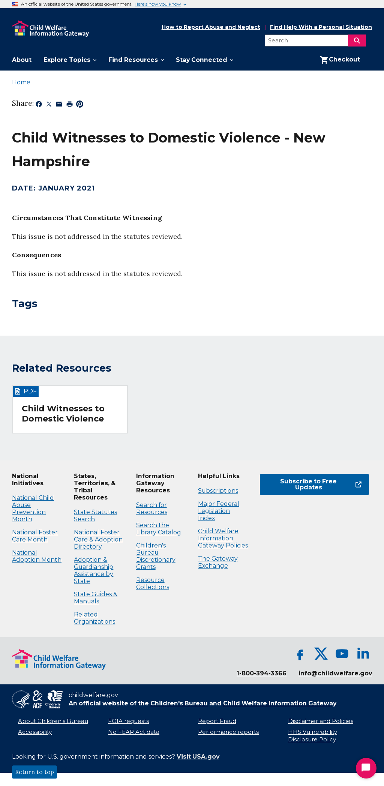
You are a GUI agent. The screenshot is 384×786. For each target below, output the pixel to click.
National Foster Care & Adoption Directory (98, 539)
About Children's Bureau (53, 721)
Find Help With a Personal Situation (321, 27)
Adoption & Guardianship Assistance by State (93, 570)
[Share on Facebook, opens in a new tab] (38, 105)
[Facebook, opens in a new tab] (300, 654)
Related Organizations (94, 618)
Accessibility (35, 732)
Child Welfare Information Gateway (279, 703)
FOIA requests (128, 721)
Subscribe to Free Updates (311, 484)
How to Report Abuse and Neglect (211, 27)
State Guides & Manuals (95, 598)
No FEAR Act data (133, 732)
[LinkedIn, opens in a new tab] (363, 654)
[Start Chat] (366, 768)
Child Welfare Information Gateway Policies (223, 538)
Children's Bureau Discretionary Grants (156, 556)
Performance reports (228, 732)
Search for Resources (151, 508)
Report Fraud (217, 721)
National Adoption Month (37, 556)
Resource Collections (152, 583)
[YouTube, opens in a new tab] (342, 654)
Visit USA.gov (198, 756)
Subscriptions (218, 490)
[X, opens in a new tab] (321, 654)
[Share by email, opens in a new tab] (59, 105)
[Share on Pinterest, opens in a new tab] (79, 105)
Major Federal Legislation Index (218, 511)
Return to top (34, 772)
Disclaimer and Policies (320, 721)
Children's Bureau (179, 703)
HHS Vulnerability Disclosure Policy (312, 736)
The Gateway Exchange (218, 562)
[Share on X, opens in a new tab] (48, 105)
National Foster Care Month (35, 536)
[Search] (357, 40)
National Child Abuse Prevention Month (33, 508)
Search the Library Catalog (158, 529)
